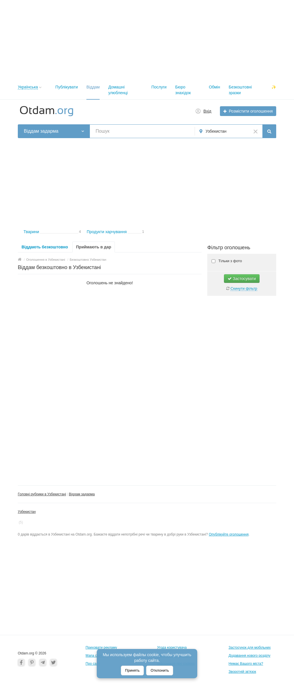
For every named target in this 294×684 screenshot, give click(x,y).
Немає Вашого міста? (246, 664)
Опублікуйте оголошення (229, 534)
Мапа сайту (95, 656)
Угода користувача (172, 648)
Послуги (159, 87)
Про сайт (93, 664)
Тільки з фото (229, 261)
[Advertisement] (147, 40)
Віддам (93, 87)
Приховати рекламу (101, 648)
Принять (132, 670)
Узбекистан (27, 512)
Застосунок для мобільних (250, 648)
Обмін (214, 87)
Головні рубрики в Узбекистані (42, 494)
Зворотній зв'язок (242, 672)
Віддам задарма (82, 494)
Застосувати (242, 278)
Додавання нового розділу (249, 656)
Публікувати (66, 87)
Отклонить (159, 670)
